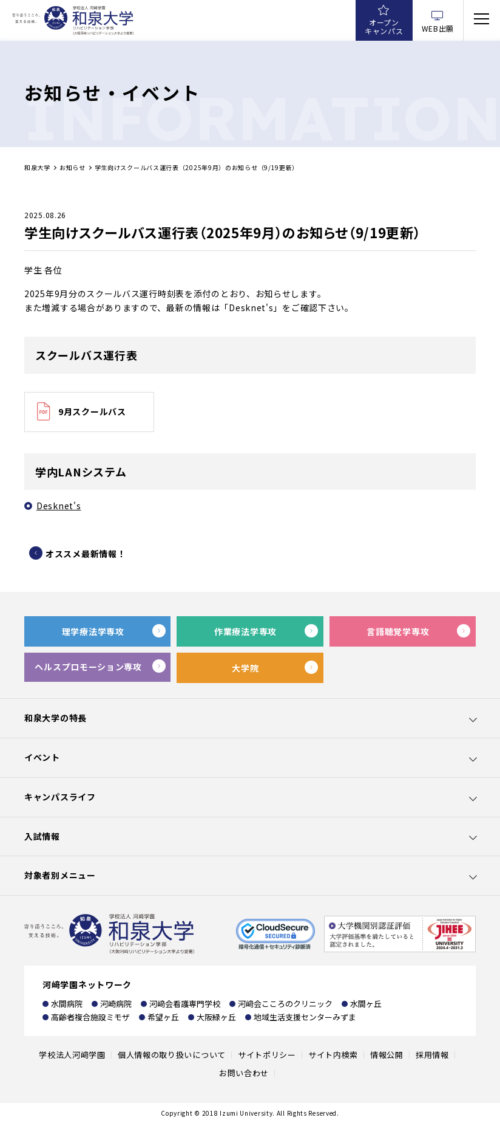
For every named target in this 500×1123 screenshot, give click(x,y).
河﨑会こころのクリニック (285, 1003)
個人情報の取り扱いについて (172, 1054)
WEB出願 (438, 28)
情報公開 (387, 1054)
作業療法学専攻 (245, 631)
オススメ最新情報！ (86, 554)
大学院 (245, 668)
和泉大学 (37, 167)
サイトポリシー (267, 1054)
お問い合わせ (244, 1073)
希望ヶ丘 (163, 1017)
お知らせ (72, 167)
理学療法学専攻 (93, 631)
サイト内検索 (333, 1054)
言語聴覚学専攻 (398, 631)
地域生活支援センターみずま (305, 1017)
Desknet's (58, 506)
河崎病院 (116, 1003)
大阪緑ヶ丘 (216, 1017)
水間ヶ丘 (366, 1003)
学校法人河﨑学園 (72, 1054)
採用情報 (432, 1054)
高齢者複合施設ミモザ (90, 1017)
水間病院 (67, 1003)
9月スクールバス (92, 411)
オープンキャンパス (384, 26)
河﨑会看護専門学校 (184, 1003)
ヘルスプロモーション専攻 (88, 667)
